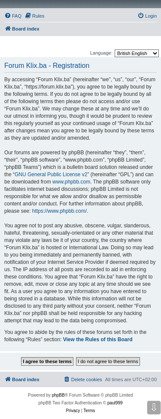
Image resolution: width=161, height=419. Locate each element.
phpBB (58, 395)
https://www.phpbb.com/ (59, 211)
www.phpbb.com (71, 182)
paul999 (115, 403)
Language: (101, 52)
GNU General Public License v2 (51, 174)
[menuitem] (12, 16)
